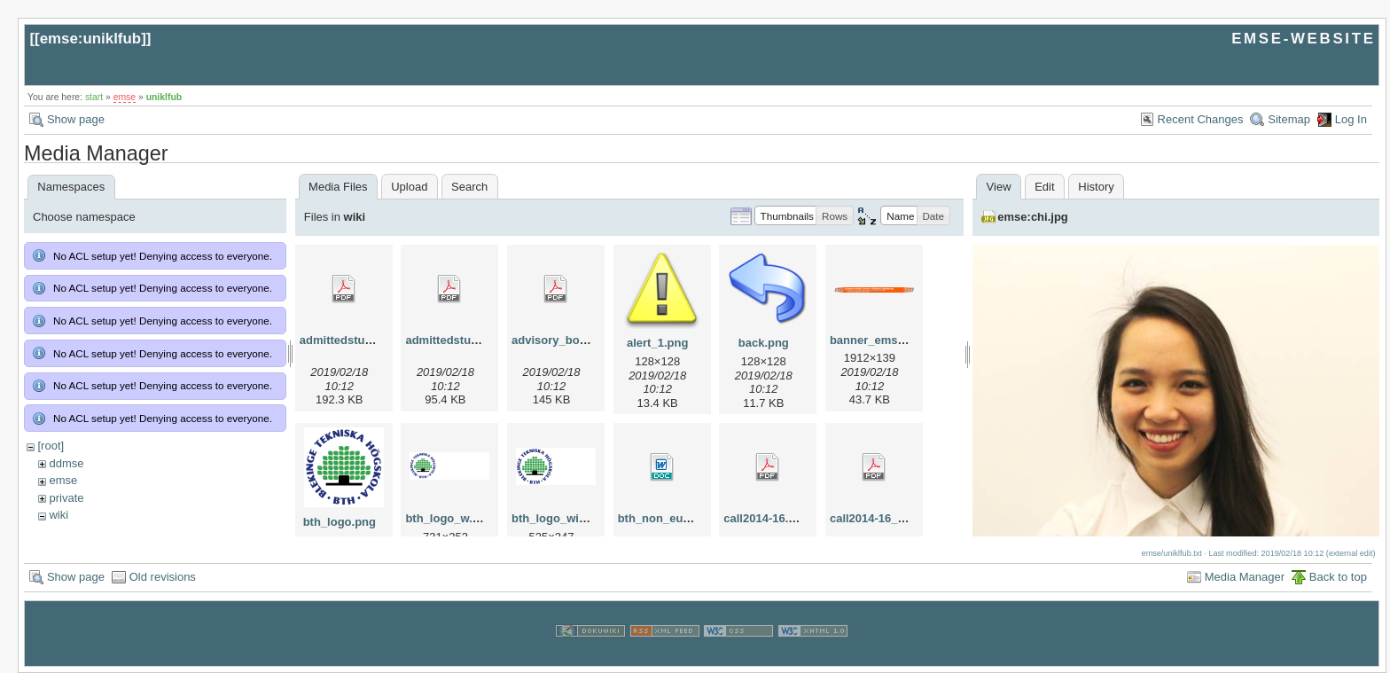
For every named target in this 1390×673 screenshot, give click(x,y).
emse (124, 97)
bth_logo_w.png (449, 518)
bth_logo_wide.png (563, 518)
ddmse (66, 463)
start (94, 97)
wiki (58, 514)
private (66, 498)
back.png (763, 342)
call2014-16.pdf (764, 518)
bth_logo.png (339, 521)
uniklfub (164, 97)
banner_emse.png (879, 340)
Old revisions (162, 576)
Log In (1351, 119)
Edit (1044, 186)
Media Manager (1245, 576)
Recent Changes (1201, 119)
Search (469, 186)
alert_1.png (657, 342)
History (1095, 186)
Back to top (1338, 576)
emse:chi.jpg (1032, 216)
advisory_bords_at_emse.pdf (591, 340)
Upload (409, 186)
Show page (76, 119)
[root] (50, 445)
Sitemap (1289, 119)
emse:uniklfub (91, 38)
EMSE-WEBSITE (1303, 38)
